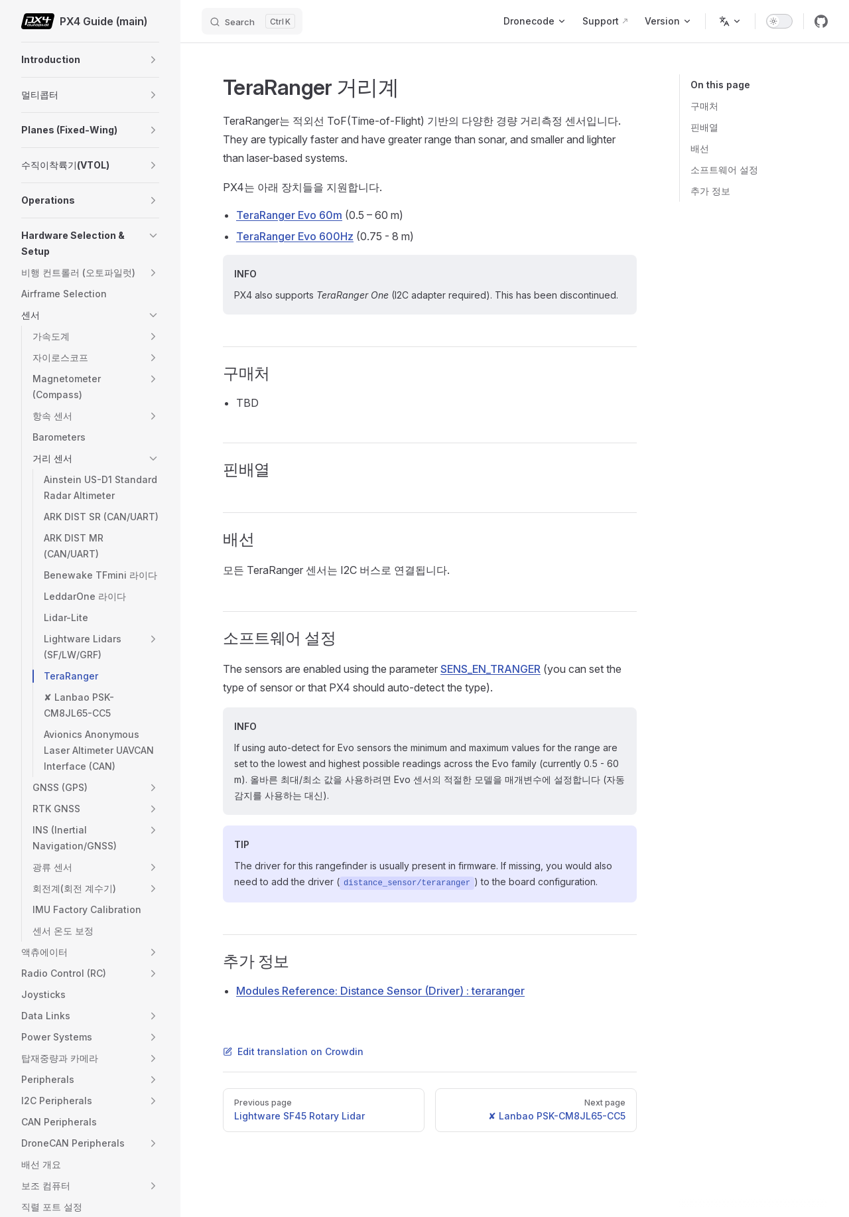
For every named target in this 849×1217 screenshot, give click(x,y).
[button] (153, 59)
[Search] (252, 21)
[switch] (779, 21)
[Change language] (730, 21)
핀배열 (704, 127)
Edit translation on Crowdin (293, 1051)
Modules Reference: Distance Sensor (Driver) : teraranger (380, 990)
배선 (699, 148)
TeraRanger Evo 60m (289, 215)
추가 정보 (710, 190)
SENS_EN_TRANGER (490, 669)
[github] (821, 21)
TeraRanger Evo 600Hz (295, 236)
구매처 (704, 105)
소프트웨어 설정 (724, 169)
